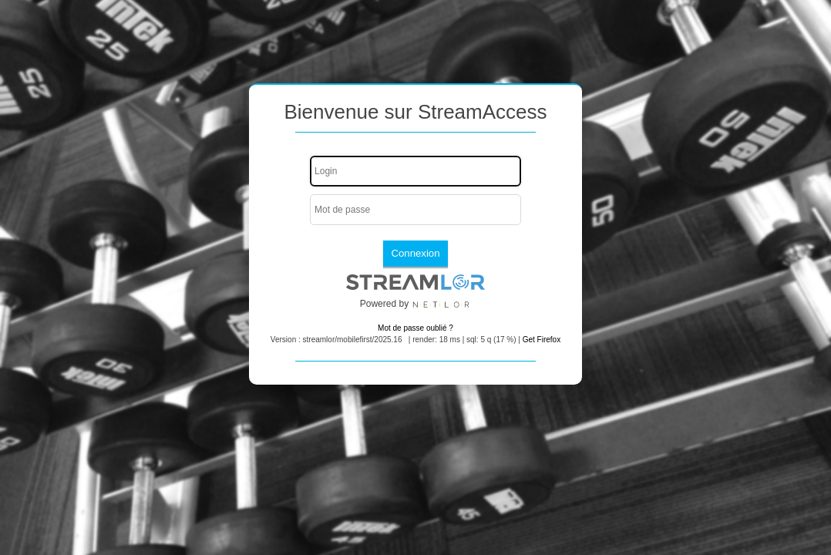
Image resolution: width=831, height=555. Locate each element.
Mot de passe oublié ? (415, 328)
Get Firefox (541, 339)
